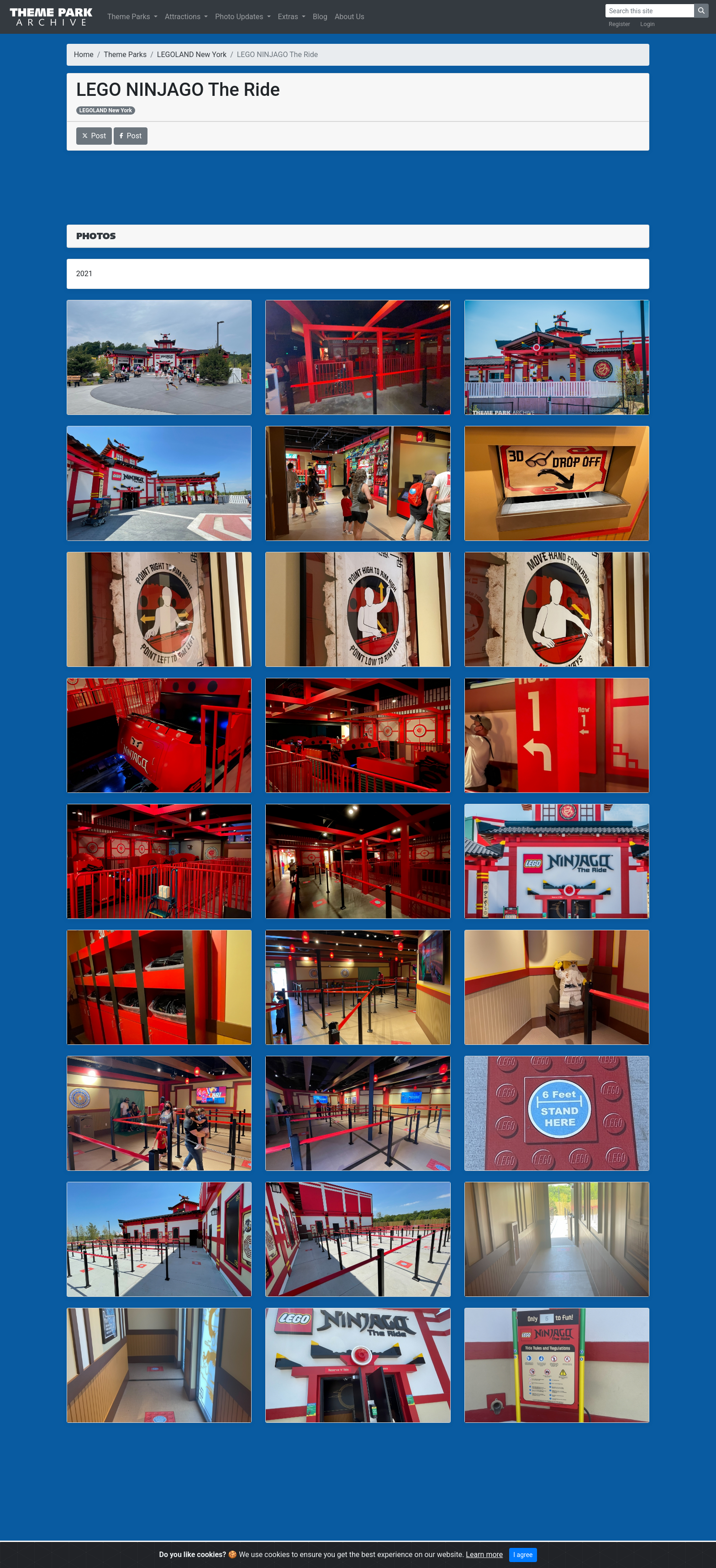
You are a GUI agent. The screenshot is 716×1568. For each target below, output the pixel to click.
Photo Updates (240, 16)
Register (619, 24)
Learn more (484, 1554)
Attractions (183, 16)
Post (94, 135)
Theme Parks (129, 16)
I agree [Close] (522, 1554)
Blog (320, 16)
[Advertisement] (358, 182)
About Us (349, 16)
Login (647, 24)
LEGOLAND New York (191, 54)
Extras (289, 16)
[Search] (650, 11)
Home (84, 54)
